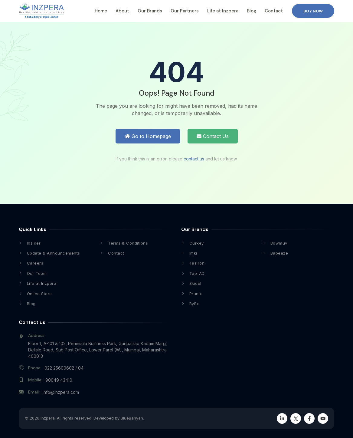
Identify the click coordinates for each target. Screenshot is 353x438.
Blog (251, 11)
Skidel (195, 283)
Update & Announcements (53, 253)
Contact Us (213, 136)
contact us (194, 158)
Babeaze (279, 253)
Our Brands (150, 11)
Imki (193, 253)
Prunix (195, 293)
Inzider (34, 243)
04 (80, 367)
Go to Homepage (148, 136)
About (122, 11)
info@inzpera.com (61, 392)
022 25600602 (59, 367)
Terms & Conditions (128, 243)
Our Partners (185, 11)
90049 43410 (58, 380)
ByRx (194, 303)
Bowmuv (278, 243)
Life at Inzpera (222, 11)
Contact (274, 11)
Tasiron (197, 263)
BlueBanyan (132, 418)
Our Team (37, 273)
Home (101, 11)
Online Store (39, 293)
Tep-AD (197, 273)
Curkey (196, 243)
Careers (35, 263)
